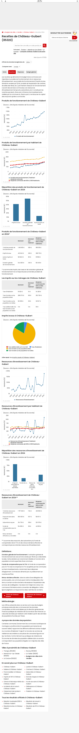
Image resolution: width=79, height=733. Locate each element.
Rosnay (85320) (31, 651)
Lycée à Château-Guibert (34, 666)
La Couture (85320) (10, 658)
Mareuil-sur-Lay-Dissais (35, 49)
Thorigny (23, 49)
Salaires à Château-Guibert (13, 669)
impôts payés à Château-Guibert (23, 357)
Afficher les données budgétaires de (13, 62)
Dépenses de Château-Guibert (35, 595)
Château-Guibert (29, 32)
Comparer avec (7, 66)
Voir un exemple (73, 40)
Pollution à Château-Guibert (35, 691)
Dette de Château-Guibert (11, 595)
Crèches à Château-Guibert (35, 669)
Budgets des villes (10, 32)
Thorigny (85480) (9, 651)
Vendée (19, 32)
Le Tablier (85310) (32, 653)
